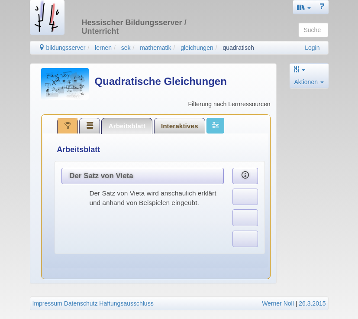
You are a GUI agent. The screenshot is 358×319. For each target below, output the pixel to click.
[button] (303, 7)
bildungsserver (62, 47)
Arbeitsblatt (127, 126)
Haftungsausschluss (126, 303)
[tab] (67, 125)
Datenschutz (81, 303)
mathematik (155, 47)
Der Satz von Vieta (101, 176)
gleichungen (197, 47)
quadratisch (238, 47)
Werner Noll (278, 303)
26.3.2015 (312, 303)
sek (126, 47)
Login (312, 47)
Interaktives (179, 126)
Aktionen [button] (309, 81)
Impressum (47, 303)
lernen (103, 47)
